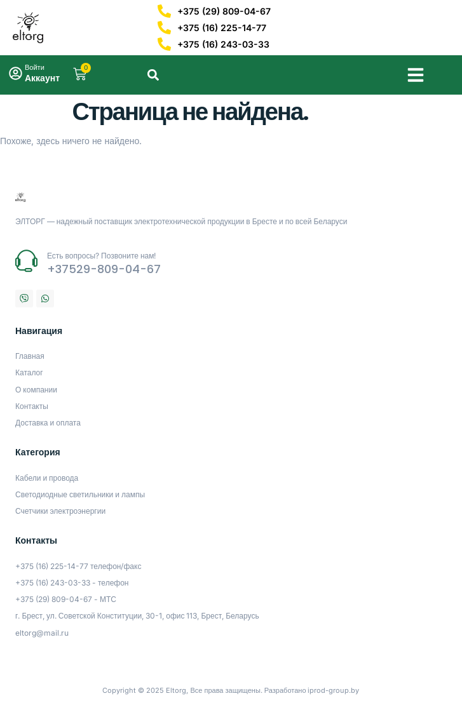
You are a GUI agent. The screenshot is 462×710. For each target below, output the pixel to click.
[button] (415, 75)
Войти (34, 67)
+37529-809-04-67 (104, 269)
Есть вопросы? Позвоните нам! (101, 255)
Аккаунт (42, 77)
